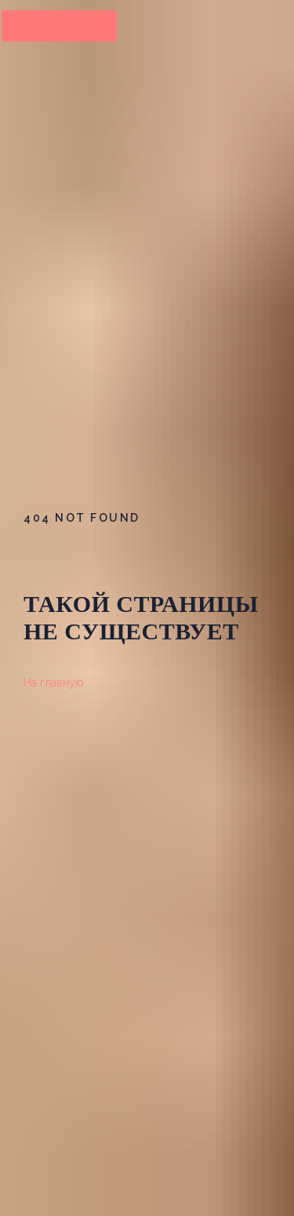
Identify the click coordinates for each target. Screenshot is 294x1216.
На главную (53, 682)
